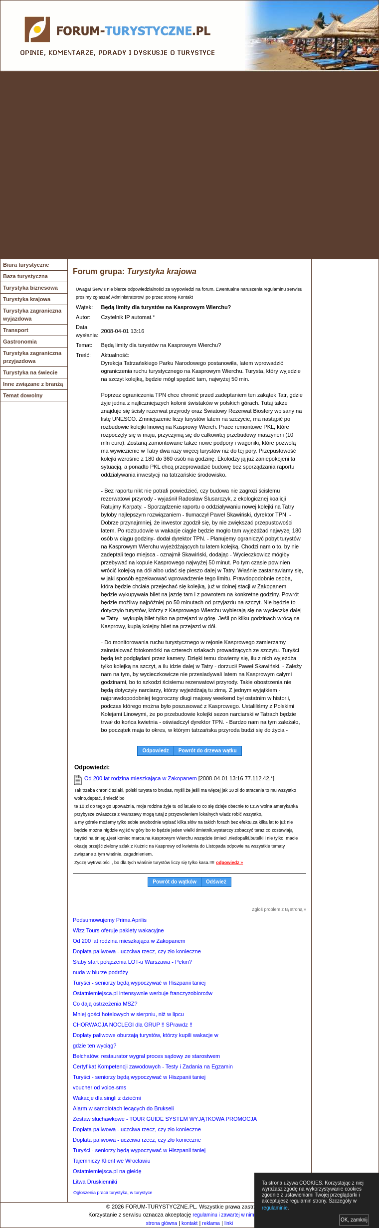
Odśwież (216, 881)
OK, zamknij (354, 1220)
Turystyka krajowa (26, 299)
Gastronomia (20, 342)
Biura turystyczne (26, 265)
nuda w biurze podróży (100, 972)
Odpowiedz (155, 750)
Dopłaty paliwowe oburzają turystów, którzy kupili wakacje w (145, 1035)
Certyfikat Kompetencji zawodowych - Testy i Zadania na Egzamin (153, 1066)
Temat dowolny (22, 395)
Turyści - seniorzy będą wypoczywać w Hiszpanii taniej (139, 983)
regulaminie (275, 1208)
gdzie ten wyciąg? (94, 1046)
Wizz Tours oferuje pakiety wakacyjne (118, 930)
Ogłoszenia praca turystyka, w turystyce (113, 1192)
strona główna (161, 1223)
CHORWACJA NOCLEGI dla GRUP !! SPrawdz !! (132, 1025)
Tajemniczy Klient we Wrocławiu (112, 1161)
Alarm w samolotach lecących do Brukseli (123, 1108)
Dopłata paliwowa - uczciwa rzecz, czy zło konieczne (137, 951)
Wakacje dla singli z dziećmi (107, 1098)
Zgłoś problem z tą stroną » (279, 909)
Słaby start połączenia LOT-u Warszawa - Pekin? (132, 962)
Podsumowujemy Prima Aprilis (110, 920)
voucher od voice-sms (99, 1087)
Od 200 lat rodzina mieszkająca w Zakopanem (140, 778)
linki (228, 1223)
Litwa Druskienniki (95, 1182)
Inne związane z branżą (33, 384)
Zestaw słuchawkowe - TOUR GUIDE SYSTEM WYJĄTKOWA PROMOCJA (165, 1119)
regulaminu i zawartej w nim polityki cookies (240, 1215)
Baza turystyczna (25, 276)
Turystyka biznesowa (30, 288)
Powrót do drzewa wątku (208, 750)
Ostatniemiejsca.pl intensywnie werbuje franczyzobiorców (142, 993)
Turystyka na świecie (30, 372)
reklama (211, 1223)
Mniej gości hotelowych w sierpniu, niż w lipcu (128, 1014)
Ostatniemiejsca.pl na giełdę (107, 1171)
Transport (15, 330)
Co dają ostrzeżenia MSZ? (105, 1004)
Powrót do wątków (174, 881)
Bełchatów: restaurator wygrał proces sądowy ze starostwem (146, 1056)
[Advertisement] (93, 165)
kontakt (189, 1223)
